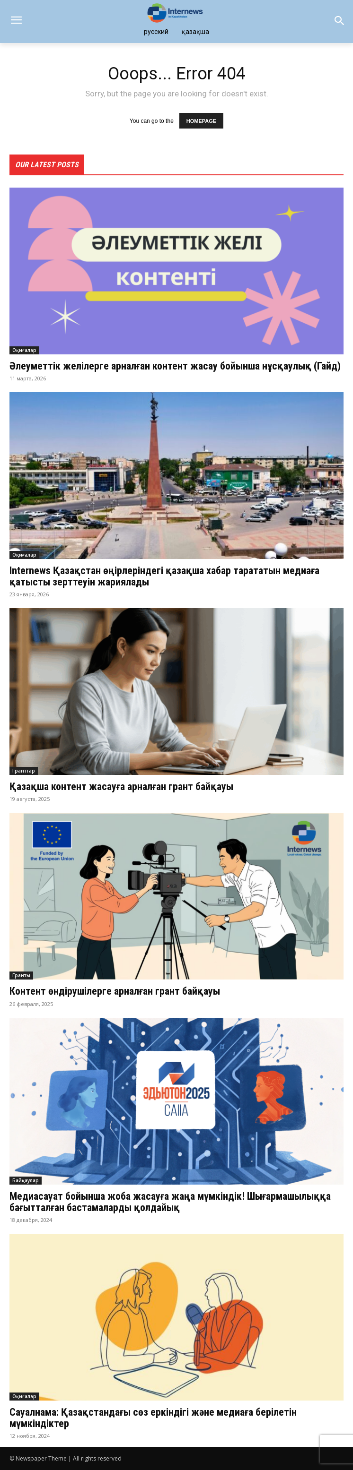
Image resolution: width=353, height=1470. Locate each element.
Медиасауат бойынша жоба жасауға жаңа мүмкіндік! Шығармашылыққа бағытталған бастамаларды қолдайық (170, 1201)
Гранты (21, 975)
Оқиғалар (24, 350)
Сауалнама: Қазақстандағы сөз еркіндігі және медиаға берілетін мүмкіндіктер (153, 1417)
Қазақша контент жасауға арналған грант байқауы (121, 786)
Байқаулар (25, 1180)
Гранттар (23, 770)
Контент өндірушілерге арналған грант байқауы (117, 991)
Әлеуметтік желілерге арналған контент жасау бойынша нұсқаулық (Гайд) (175, 366)
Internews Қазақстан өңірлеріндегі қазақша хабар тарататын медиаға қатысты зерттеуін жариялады (164, 576)
